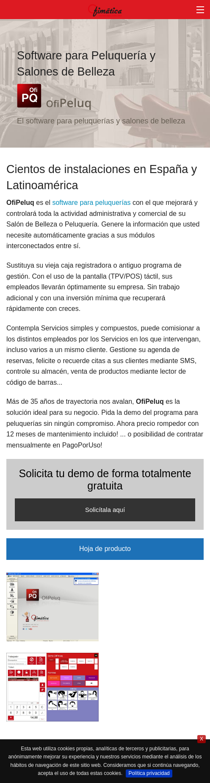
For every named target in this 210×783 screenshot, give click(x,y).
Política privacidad (148, 773)
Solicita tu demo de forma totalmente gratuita (105, 494)
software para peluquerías (91, 202)
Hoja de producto (105, 548)
